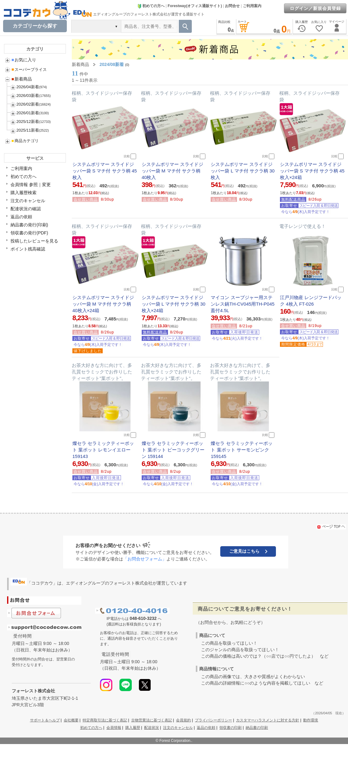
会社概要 (71, 720)
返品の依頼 (21, 216)
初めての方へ (151, 6)
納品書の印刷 (257, 727)
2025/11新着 (27, 130)
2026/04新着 (27, 87)
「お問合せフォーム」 (144, 558)
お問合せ (232, 6)
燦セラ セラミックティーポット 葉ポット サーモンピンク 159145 (241, 450)
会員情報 (113, 727)
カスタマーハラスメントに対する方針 (267, 720)
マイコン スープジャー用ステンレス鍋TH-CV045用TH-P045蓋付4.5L (242, 304)
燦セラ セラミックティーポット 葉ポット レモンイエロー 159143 (103, 450)
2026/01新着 (27, 113)
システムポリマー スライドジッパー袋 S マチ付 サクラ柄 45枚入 (104, 171)
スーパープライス (29, 69)
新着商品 (21, 78)
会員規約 (183, 720)
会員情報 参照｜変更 (31, 184)
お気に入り (23, 59)
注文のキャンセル (28, 200)
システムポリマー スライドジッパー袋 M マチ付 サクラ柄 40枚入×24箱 (103, 304)
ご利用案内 (252, 6)
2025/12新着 (27, 121)
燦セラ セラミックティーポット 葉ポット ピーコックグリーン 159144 (173, 450)
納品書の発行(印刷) (29, 224)
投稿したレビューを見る (34, 240)
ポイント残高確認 (28, 248)
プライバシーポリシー (213, 720)
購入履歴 (132, 727)
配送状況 (151, 727)
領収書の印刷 (230, 727)
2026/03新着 (27, 95)
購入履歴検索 (24, 192)
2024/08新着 (112, 64)
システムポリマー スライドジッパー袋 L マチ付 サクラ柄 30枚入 (242, 171)
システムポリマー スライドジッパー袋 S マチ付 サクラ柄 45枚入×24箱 (312, 171)
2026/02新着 (27, 104)
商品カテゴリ (25, 140)
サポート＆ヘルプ (45, 720)
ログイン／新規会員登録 (315, 8)
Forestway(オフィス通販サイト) (195, 6)
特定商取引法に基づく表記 (105, 720)
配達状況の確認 (26, 208)
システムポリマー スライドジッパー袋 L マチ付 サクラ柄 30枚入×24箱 (173, 304)
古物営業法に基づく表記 (151, 720)
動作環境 (310, 720)
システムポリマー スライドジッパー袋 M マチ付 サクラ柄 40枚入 (172, 171)
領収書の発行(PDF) (29, 232)
